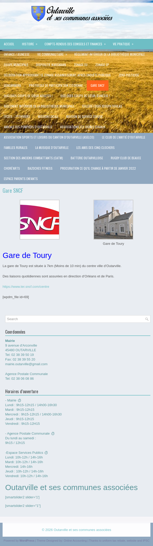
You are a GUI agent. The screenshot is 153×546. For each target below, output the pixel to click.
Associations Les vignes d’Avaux (82, 127)
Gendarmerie (12, 85)
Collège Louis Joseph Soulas (102, 106)
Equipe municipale (16, 64)
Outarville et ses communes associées (82, 530)
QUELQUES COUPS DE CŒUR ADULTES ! (28, 96)
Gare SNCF (98, 85)
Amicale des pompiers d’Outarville (28, 127)
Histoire (31, 42)
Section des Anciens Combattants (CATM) (33, 158)
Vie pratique (125, 42)
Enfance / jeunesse (17, 54)
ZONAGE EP (102, 64)
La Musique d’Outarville (52, 147)
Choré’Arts (12, 168)
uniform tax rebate (113, 540)
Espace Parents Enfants (21, 178)
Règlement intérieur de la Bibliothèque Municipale (109, 54)
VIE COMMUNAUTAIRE (53, 52)
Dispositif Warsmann (51, 64)
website (131, 540)
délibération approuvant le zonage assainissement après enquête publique (57, 75)
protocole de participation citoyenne (56, 85)
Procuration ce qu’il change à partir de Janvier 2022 (98, 168)
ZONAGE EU (81, 64)
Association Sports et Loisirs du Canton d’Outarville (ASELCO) (49, 137)
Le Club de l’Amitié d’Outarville (123, 137)
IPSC (146, 540)
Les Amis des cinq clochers (95, 147)
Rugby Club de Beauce (126, 158)
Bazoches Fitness (40, 168)
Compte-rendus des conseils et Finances (77, 42)
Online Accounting (75, 540)
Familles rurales (15, 147)
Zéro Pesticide (129, 75)
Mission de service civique (84, 116)
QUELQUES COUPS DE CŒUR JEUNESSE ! (85, 96)
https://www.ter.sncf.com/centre (26, 287)
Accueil (9, 44)
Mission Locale (48, 116)
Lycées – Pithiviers (17, 116)
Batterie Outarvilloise (87, 158)
